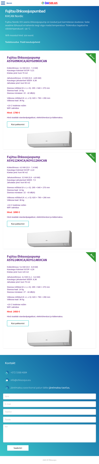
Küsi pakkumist (18, 124)
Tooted (3, 3)
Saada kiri (18, 448)
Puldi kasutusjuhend (30, 42)
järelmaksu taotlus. (59, 387)
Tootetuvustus (12, 42)
